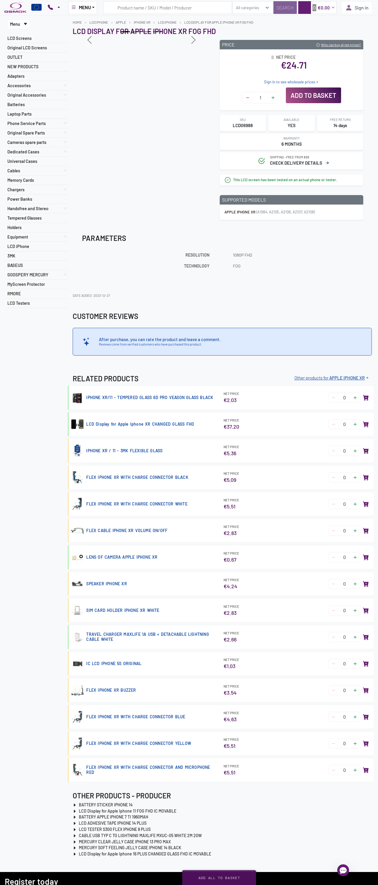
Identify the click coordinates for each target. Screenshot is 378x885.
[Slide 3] (157, 31)
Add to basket (313, 95)
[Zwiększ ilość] (273, 97)
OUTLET (14, 57)
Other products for (331, 377)
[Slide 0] (125, 31)
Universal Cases (22, 161)
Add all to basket (219, 878)
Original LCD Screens (27, 47)
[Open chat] (343, 870)
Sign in (357, 7)
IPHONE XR (142, 22)
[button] (317, 7)
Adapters (16, 76)
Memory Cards (20, 180)
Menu (18, 24)
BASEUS (15, 265)
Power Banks (19, 199)
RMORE (14, 293)
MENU (81, 7)
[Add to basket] (366, 397)
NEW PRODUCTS (23, 66)
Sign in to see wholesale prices (291, 82)
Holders (14, 227)
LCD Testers (18, 303)
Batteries (16, 104)
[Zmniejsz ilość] (247, 97)
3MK (11, 255)
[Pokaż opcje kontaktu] (53, 7)
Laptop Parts (19, 113)
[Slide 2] (146, 31)
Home (77, 22)
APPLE (121, 22)
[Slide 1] (136, 31)
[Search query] (167, 7)
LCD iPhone (18, 246)
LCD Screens (19, 38)
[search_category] (252, 7)
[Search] (285, 7)
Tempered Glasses (24, 218)
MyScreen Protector (26, 284)
